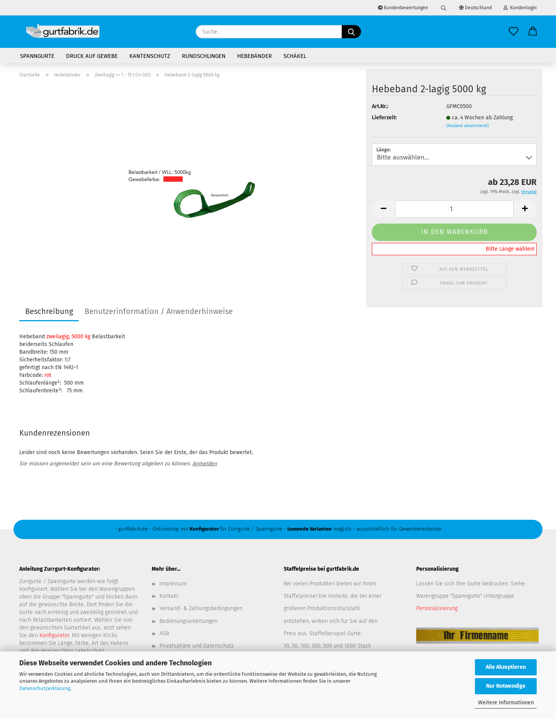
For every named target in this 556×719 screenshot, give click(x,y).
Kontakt (168, 596)
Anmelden (204, 463)
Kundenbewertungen (403, 7)
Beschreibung (49, 311)
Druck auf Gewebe (92, 56)
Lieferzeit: (384, 117)
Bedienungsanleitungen (188, 621)
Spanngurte (37, 56)
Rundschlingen (203, 56)
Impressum (173, 583)
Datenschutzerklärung (44, 688)
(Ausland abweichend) (467, 125)
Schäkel (294, 56)
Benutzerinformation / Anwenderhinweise (159, 311)
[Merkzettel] (513, 31)
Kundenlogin (520, 7)
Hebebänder (254, 56)
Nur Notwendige (505, 686)
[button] (532, 31)
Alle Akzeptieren (506, 667)
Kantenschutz (149, 56)
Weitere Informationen (506, 702)
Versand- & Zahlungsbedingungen (200, 608)
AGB (164, 633)
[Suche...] (351, 31)
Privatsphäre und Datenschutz (196, 646)
